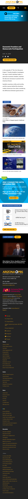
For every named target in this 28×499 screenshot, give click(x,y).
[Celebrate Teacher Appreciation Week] (14, 141)
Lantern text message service (9, 417)
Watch (4, 342)
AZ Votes (4, 398)
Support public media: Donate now (10, 481)
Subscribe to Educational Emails (9, 447)
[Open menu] (25, 8)
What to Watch (6, 344)
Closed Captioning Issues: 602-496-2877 (13, 325)
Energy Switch (5, 352)
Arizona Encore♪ (6, 380)
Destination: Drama (7, 361)
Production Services (7, 467)
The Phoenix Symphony (7, 378)
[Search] (18, 8)
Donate (7, 316)
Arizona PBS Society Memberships (10, 479)
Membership (5, 485)
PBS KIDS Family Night (7, 415)
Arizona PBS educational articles (9, 445)
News (4, 390)
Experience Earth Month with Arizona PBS (13, 138)
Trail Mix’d (5, 348)
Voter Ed (4, 400)
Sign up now (13, 197)
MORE (17, 237)
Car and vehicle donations (8, 492)
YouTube (8, 336)
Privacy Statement (9, 328)
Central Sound (6, 376)
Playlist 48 (5, 360)
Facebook (8, 331)
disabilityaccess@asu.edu (9, 285)
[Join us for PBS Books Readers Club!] (14, 157)
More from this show (9, 59)
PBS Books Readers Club (8, 469)
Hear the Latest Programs (8, 374)
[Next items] (23, 250)
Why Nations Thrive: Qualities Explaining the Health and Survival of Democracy (15, 261)
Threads (7, 339)
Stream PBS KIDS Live (7, 413)
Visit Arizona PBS (6, 473)
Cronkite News (6, 402)
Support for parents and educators (10, 443)
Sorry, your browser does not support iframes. (14, 33)
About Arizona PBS (6, 457)
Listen (4, 372)
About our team (6, 449)
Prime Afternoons (6, 363)
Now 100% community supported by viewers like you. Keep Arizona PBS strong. (11, 16)
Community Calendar (7, 463)
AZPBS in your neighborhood (9, 435)
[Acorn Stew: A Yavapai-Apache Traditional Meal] (14, 105)
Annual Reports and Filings (8, 471)
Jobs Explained (6, 354)
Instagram (8, 333)
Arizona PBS (11, 298)
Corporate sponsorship (7, 487)
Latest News (5, 392)
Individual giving (6, 483)
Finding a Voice (6, 386)
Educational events (6, 433)
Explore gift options (7, 477)
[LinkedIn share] (6, 56)
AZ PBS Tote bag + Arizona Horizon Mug (21, 223)
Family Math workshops (8, 425)
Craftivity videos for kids (8, 419)
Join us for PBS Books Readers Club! (12, 171)
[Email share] (8, 56)
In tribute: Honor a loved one (9, 488)
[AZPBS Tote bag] (8, 215)
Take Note (5, 382)
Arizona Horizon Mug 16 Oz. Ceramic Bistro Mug (21, 211)
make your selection (9, 229)
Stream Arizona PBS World (8, 367)
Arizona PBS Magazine (7, 459)
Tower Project (6, 490)
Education (5, 429)
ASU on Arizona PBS (7, 365)
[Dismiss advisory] (22, 16)
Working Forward (6, 358)
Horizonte (5, 396)
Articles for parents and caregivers (10, 423)
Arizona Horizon (6, 394)
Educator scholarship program (9, 439)
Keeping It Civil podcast (7, 384)
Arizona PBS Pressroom (7, 461)
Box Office (5, 465)
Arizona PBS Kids (6, 411)
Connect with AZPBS (7, 456)
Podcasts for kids (6, 421)
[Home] (14, 2)
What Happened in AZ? (7, 350)
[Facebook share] (4, 56)
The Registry (5, 437)
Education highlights (7, 431)
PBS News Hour (6, 404)
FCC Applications (9, 321)
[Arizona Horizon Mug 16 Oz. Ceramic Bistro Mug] (8, 209)
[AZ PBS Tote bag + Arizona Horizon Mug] (8, 221)
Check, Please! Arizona (7, 346)
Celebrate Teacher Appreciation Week (12, 154)
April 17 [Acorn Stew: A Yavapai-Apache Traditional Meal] (6, 118)
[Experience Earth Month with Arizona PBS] (14, 124)
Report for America (7, 441)
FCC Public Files (9, 318)
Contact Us (5, 475)
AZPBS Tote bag (20, 217)
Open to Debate (6, 356)
